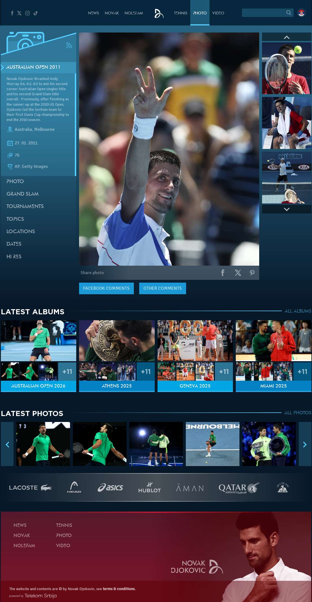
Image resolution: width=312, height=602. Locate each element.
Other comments (162, 288)
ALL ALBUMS (298, 311)
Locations (20, 232)
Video (218, 13)
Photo (200, 13)
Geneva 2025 (195, 386)
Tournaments (25, 206)
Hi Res (13, 257)
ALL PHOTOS (297, 413)
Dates (13, 244)
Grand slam (22, 194)
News (93, 13)
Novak (112, 13)
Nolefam (134, 13)
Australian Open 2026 (38, 386)
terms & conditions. (119, 588)
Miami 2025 (273, 386)
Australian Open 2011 (33, 67)
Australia (23, 129)
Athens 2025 (117, 386)
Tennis (180, 13)
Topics (15, 219)
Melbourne (44, 129)
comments (106, 288)
